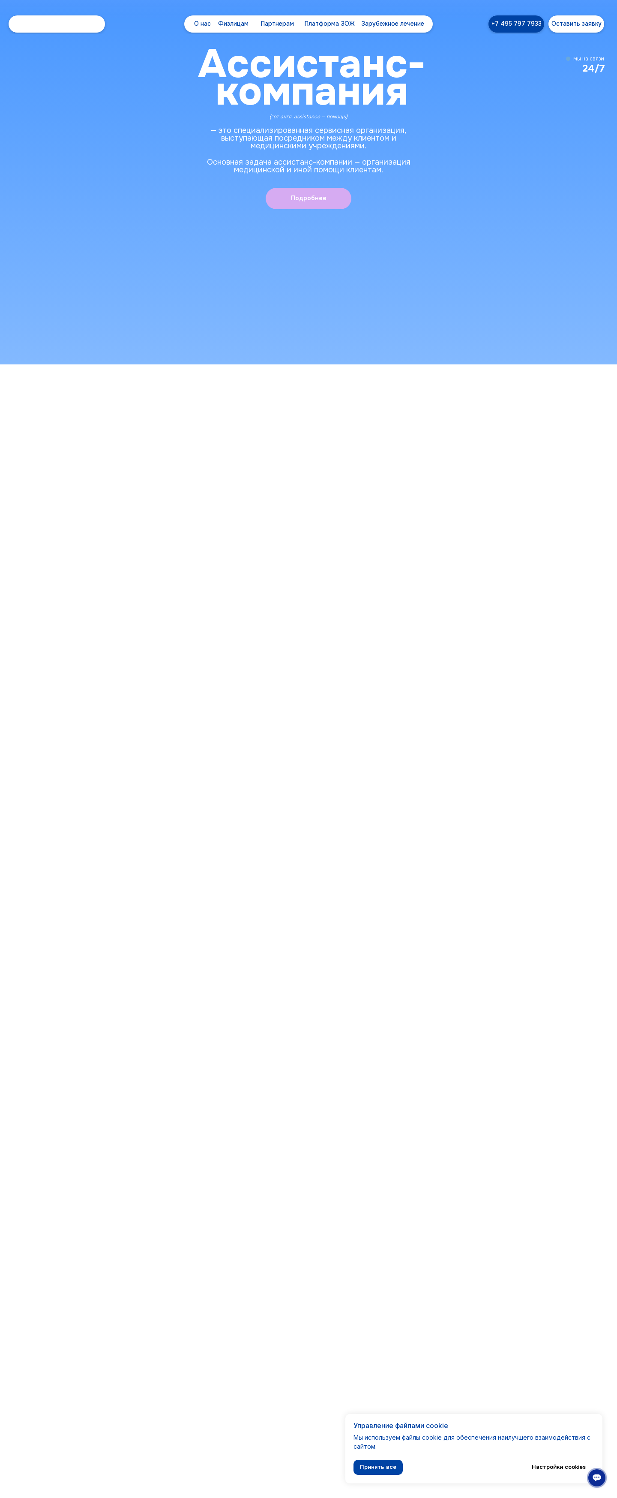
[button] (576, 24)
